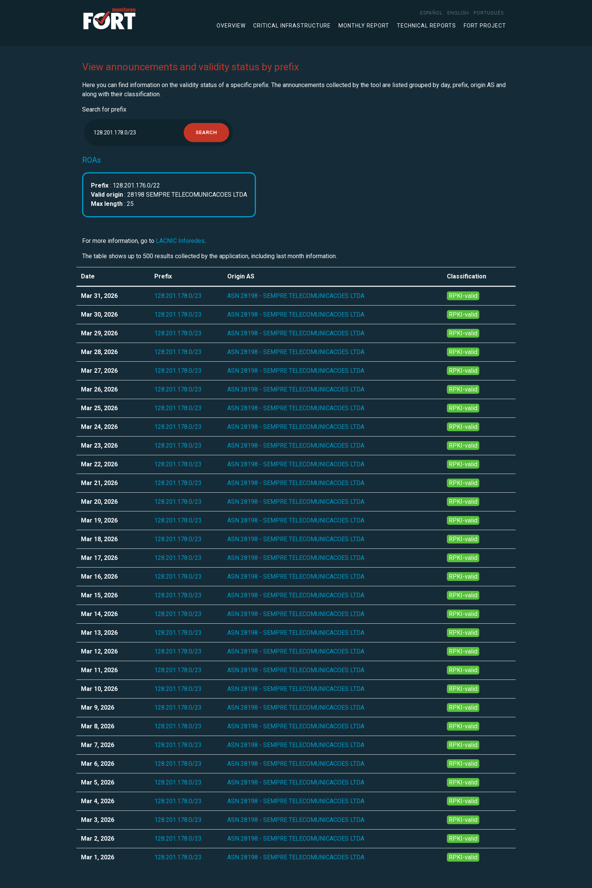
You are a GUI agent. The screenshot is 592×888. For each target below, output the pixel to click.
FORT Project (485, 26)
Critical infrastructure (292, 26)
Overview (231, 26)
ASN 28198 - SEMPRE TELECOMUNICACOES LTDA (295, 295)
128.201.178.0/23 (178, 295)
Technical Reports (426, 26)
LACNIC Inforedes (180, 240)
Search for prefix (104, 109)
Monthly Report (363, 26)
